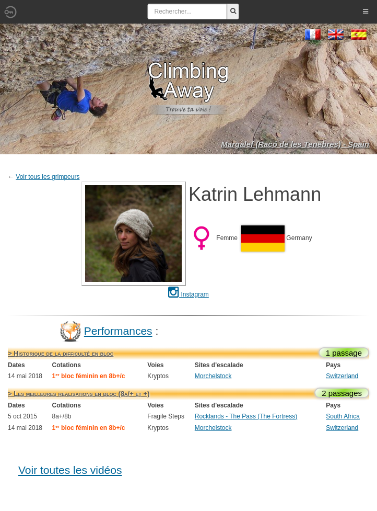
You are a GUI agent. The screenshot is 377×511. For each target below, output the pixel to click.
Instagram (188, 294)
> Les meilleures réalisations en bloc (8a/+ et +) (78, 394)
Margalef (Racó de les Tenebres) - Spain (295, 144)
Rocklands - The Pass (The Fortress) (246, 416)
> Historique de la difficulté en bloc (60, 353)
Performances (118, 331)
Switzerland (342, 376)
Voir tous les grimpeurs (47, 176)
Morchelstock (213, 376)
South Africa (343, 416)
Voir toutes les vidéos (70, 470)
